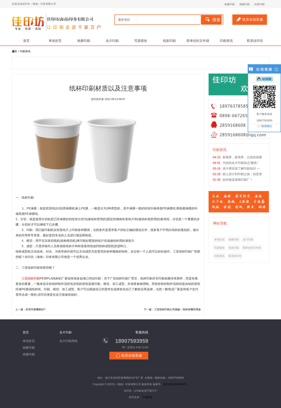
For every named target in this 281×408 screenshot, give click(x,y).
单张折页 (55, 40)
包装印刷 (169, 40)
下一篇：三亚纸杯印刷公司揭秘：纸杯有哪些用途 (172, 309)
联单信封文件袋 (198, 40)
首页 (26, 40)
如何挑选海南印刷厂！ (238, 179)
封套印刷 (259, 4)
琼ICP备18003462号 (175, 384)
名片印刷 (112, 40)
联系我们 (267, 126)
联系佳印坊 (255, 40)
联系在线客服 (250, 19)
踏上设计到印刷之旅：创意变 (242, 174)
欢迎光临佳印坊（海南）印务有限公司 (34, 3)
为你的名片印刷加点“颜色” (240, 163)
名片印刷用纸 (68, 341)
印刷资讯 (226, 40)
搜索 (212, 19)
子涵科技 (147, 397)
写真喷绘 (140, 40)
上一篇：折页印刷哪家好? (30, 309)
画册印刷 (229, 4)
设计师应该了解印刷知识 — (241, 168)
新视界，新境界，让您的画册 (242, 157)
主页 (14, 51)
